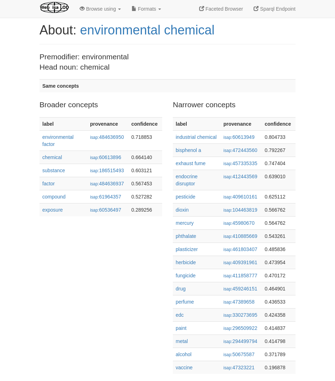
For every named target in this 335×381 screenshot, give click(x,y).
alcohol (183, 354)
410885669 (240, 236)
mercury (185, 223)
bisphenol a (188, 150)
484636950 (107, 137)
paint (181, 328)
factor (48, 183)
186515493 (107, 170)
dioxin (182, 210)
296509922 (240, 328)
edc (180, 315)
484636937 (107, 183)
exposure (52, 210)
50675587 (238, 354)
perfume (185, 302)
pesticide (185, 197)
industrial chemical (196, 137)
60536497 (105, 210)
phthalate (186, 236)
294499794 (240, 341)
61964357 (105, 197)
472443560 (240, 150)
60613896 (105, 157)
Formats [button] (146, 9)
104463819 (240, 210)
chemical (52, 157)
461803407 (240, 249)
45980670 (238, 223)
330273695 (240, 315)
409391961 (240, 262)
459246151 (240, 289)
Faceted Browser (221, 9)
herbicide (186, 262)
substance (53, 170)
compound (53, 197)
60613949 (238, 137)
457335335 (240, 163)
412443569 (240, 176)
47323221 (238, 367)
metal (182, 341)
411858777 (240, 275)
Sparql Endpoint (275, 9)
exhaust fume (191, 163)
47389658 (238, 302)
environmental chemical (147, 30)
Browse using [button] (100, 9)
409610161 (240, 197)
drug (181, 289)
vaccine (184, 367)
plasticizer (187, 249)
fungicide (186, 275)
